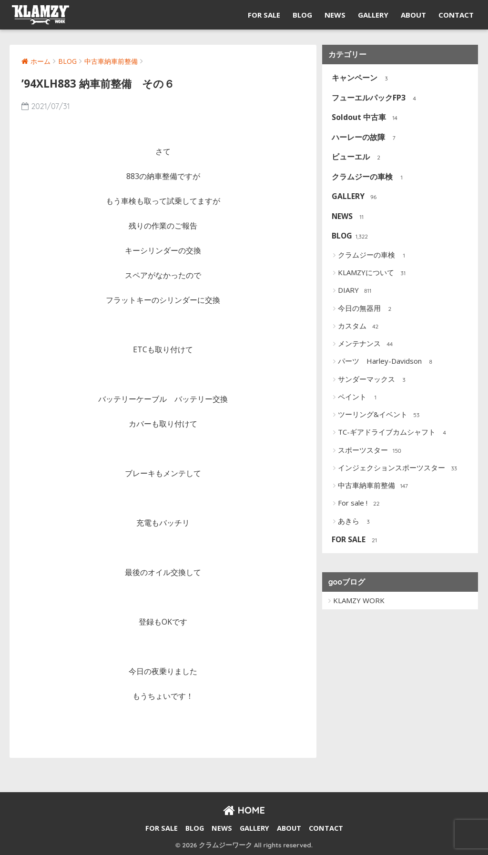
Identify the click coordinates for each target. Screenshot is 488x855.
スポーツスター (370, 450)
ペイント (359, 397)
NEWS (335, 15)
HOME (244, 810)
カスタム (359, 326)
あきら (356, 521)
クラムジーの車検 (368, 177)
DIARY (356, 291)
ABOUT (413, 15)
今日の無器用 (367, 308)
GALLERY (373, 15)
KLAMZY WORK (359, 600)
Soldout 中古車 (364, 118)
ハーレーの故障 (364, 138)
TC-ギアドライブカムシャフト (394, 432)
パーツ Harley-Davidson (387, 362)
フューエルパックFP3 (374, 98)
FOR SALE (264, 15)
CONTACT (456, 15)
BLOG (302, 15)
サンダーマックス (374, 379)
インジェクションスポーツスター (399, 468)
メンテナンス (367, 344)
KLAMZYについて (373, 273)
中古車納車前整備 (374, 486)
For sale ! (360, 503)
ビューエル (356, 157)
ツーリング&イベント (380, 415)
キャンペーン (360, 78)
